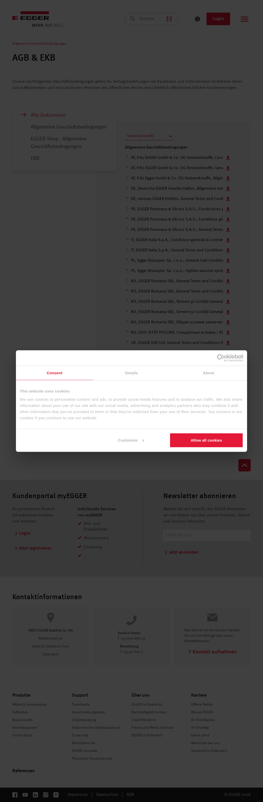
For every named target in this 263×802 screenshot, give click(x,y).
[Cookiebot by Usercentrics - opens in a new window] (220, 358)
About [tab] (208, 373)
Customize (131, 440)
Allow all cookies (206, 440)
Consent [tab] (54, 373)
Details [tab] (131, 373)
